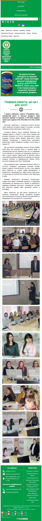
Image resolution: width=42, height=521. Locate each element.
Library (28, 33)
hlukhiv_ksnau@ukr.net (13, 474)
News (2, 30)
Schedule (21, 6)
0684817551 (17, 489)
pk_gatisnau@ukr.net (12, 492)
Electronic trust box (21, 15)
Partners (34, 33)
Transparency (21, 11)
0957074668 (10, 489)
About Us (16, 36)
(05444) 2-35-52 (10, 471)
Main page (21, 2)
